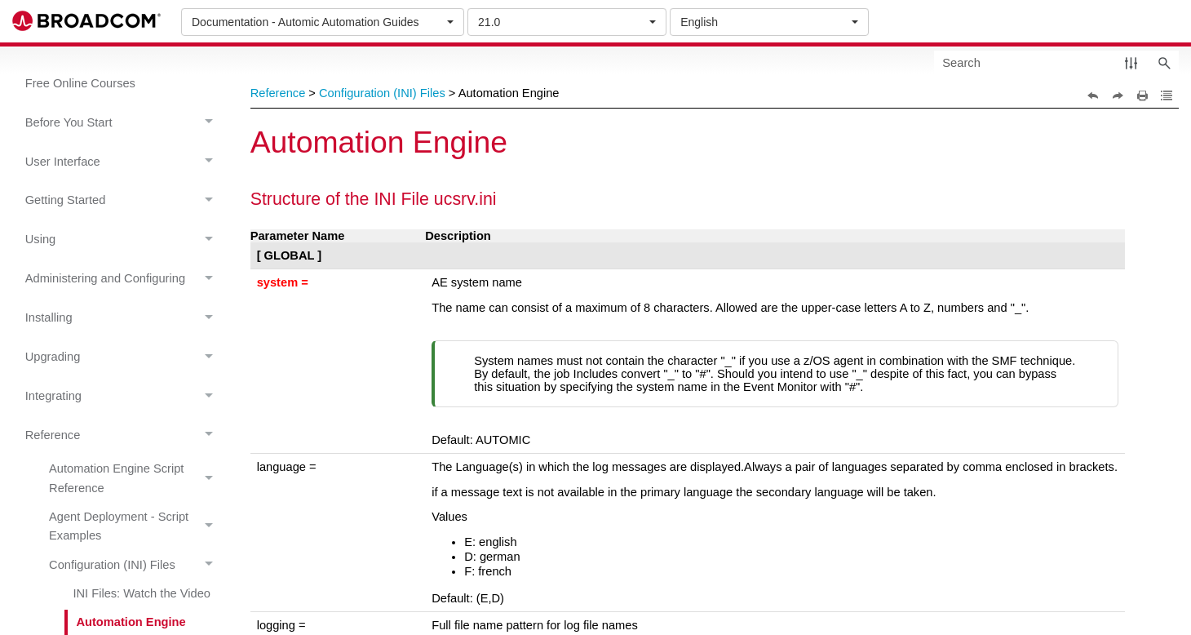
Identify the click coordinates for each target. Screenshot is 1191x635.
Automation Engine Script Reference (135, 479)
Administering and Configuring (123, 278)
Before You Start (123, 122)
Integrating (123, 396)
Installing (123, 318)
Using (123, 240)
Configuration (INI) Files (135, 565)
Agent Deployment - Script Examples (135, 527)
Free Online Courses (80, 83)
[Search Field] (1056, 62)
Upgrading (123, 357)
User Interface (123, 162)
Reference (123, 435)
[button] (1131, 62)
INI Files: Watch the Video (141, 593)
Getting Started (123, 201)
